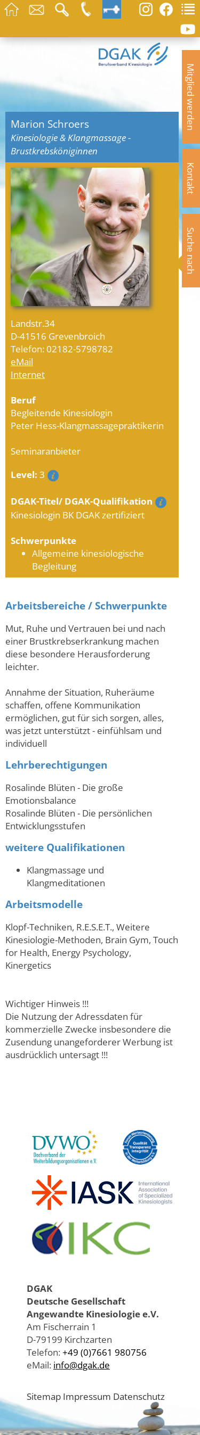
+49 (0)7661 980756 (104, 1352)
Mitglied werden (191, 96)
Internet (28, 374)
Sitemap (44, 1396)
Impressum (87, 1396)
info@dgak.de (81, 1364)
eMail (22, 361)
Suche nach (191, 250)
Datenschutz (139, 1396)
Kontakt (191, 178)
